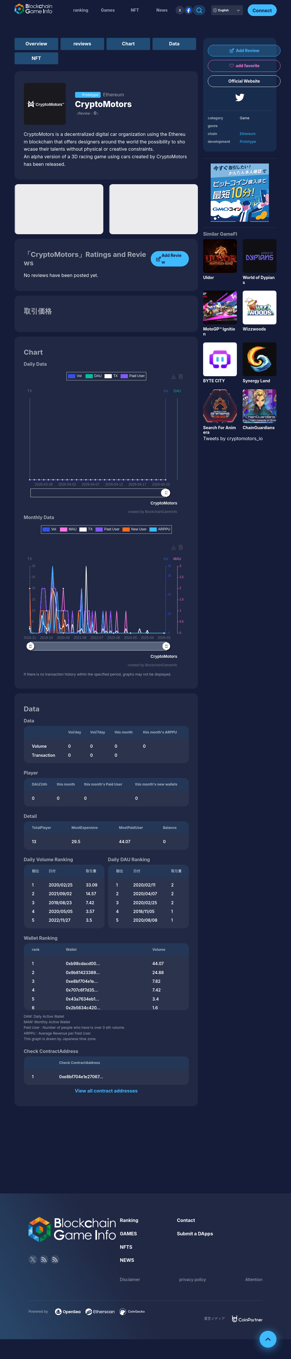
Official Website (244, 81)
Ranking (129, 1220)
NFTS (126, 1247)
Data (174, 44)
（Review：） (87, 113)
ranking (80, 10)
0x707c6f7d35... (82, 989)
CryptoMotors (103, 104)
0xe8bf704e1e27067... (81, 1076)
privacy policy (192, 1279)
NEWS (127, 1260)
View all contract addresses (106, 1091)
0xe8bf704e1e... (82, 981)
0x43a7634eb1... (82, 998)
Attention (253, 1279)
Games (108, 10)
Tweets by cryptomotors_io (233, 438)
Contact (186, 1220)
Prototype (248, 141)
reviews (82, 44)
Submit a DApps (195, 1234)
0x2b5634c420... (83, 1007)
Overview (36, 44)
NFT (135, 10)
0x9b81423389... (83, 972)
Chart (128, 44)
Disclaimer (130, 1279)
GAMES (128, 1234)
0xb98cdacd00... (83, 963)
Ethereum (247, 134)
